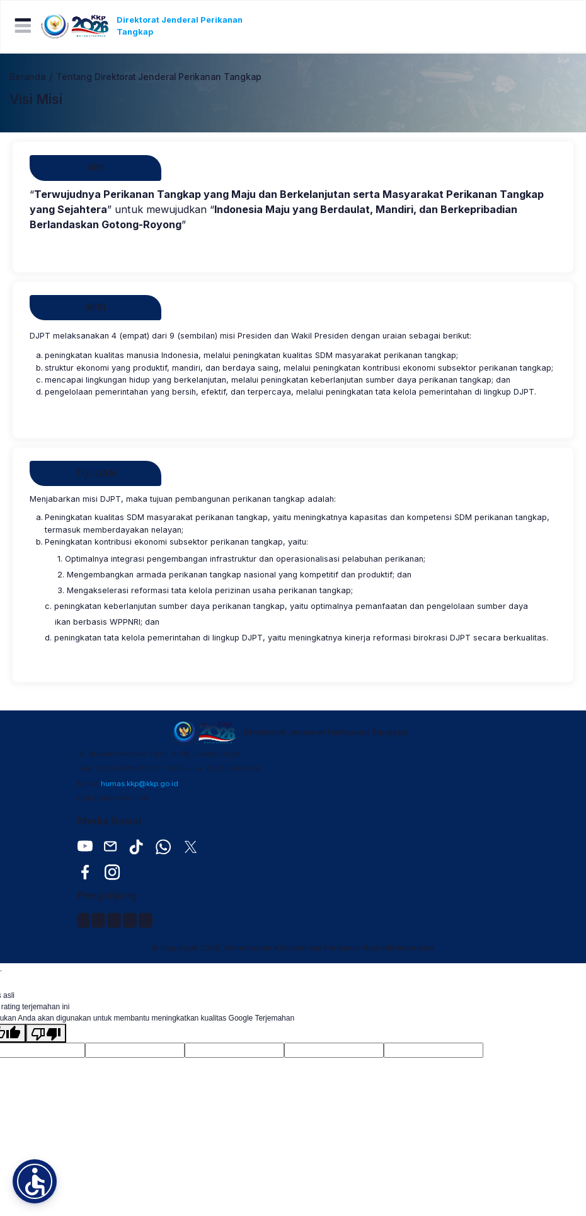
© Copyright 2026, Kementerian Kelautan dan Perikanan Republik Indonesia (293, 948)
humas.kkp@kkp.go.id (139, 783)
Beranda (27, 77)
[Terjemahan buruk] (46, 1033)
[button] (35, 1181)
